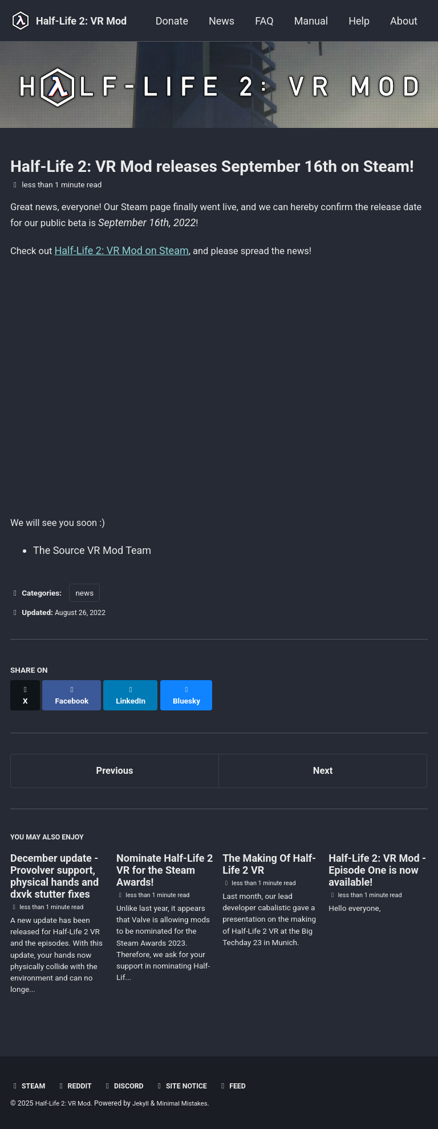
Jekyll (146, 1103)
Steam (28, 1085)
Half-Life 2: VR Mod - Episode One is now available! (377, 870)
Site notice (191, 1085)
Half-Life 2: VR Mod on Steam (126, 252)
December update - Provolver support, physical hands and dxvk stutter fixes (54, 876)
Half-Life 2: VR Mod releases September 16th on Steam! (212, 166)
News (221, 21)
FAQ (264, 21)
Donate (172, 21)
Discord (129, 1085)
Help (359, 21)
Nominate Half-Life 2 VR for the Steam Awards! (164, 870)
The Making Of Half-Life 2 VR (269, 864)
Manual (311, 21)
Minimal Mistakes (190, 1103)
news (84, 597)
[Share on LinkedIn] (136, 695)
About (403, 21)
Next (323, 767)
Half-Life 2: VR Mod (81, 21)
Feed (244, 1085)
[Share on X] (26, 695)
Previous (115, 767)
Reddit (77, 1085)
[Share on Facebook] (74, 695)
